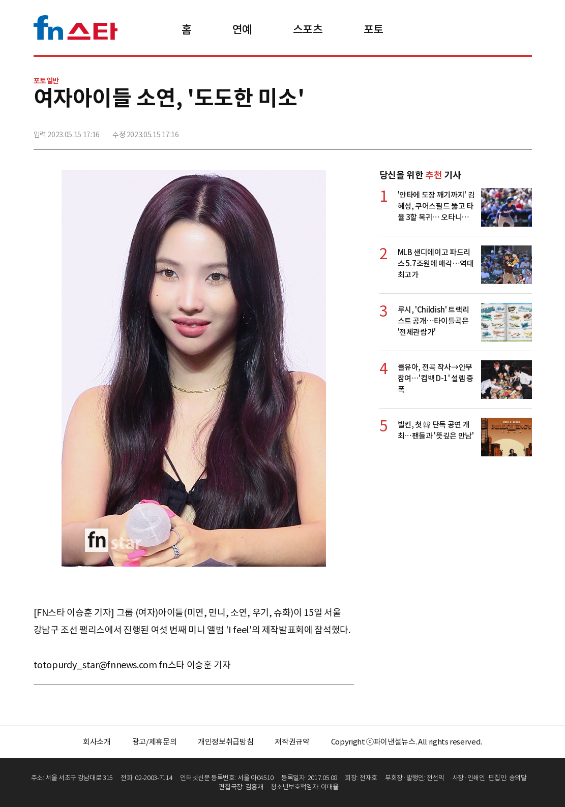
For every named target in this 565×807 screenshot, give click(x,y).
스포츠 (308, 29)
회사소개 (97, 742)
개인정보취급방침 (225, 742)
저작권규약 (292, 742)
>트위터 (478, 130)
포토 (373, 29)
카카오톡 (501, 130)
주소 (523, 130)
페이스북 (456, 130)
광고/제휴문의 (154, 742)
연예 (242, 29)
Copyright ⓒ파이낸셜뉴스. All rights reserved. (406, 742)
